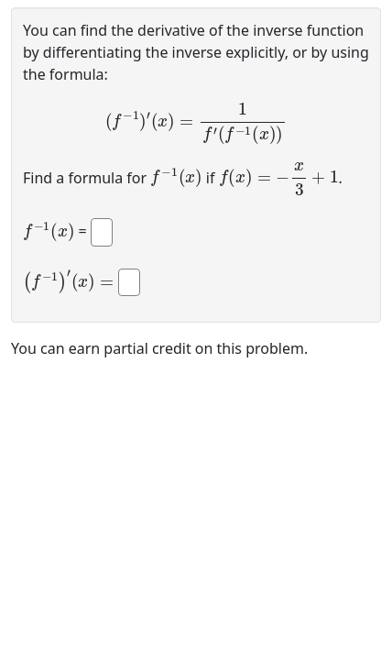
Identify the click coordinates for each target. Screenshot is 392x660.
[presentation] (196, 123)
